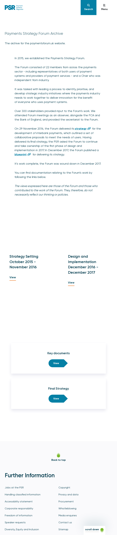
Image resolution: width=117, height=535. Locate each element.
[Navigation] (88, 7)
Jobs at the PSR (14, 487)
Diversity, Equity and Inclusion (22, 529)
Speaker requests (15, 522)
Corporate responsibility (19, 508)
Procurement (66, 501)
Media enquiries (67, 515)
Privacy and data (68, 494)
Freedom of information (18, 515)
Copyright (64, 487)
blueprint (21, 154)
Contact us (65, 522)
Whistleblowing (67, 508)
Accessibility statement (19, 501)
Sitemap (63, 529)
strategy (80, 128)
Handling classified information (22, 494)
